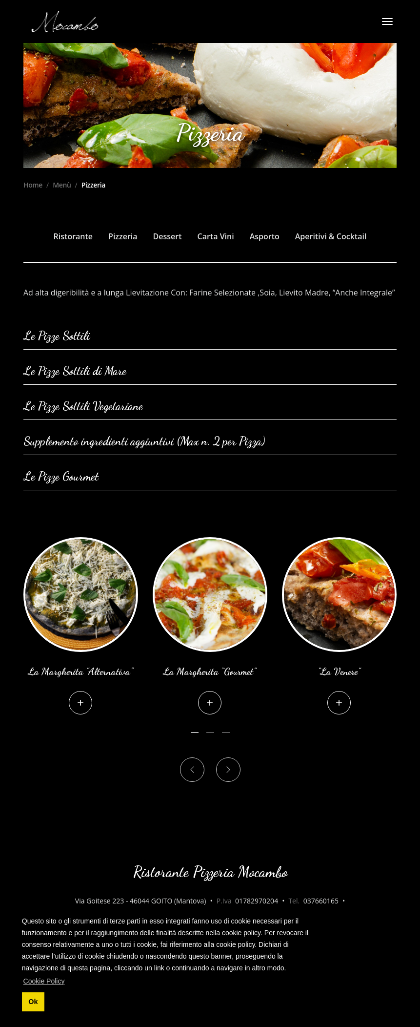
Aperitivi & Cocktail (331, 236)
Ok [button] (33, 1002)
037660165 (321, 900)
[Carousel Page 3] (226, 732)
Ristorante (73, 236)
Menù (62, 184)
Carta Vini (216, 236)
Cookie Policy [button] (44, 981)
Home (32, 184)
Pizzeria (122, 236)
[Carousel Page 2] (210, 732)
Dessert (167, 236)
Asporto (265, 236)
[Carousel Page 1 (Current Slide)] (195, 732)
